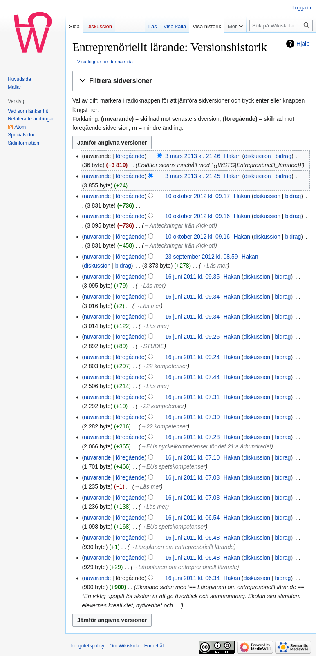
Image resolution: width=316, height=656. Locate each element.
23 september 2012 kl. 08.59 (201, 256)
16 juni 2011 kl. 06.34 (192, 578)
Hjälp (302, 43)
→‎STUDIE (150, 346)
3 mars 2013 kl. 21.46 (192, 156)
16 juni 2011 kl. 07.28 (192, 437)
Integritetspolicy (87, 646)
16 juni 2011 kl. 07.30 (192, 417)
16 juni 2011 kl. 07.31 (192, 397)
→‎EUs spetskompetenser (173, 466)
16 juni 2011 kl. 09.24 (192, 357)
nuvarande (97, 176)
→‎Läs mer (214, 265)
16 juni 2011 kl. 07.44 (192, 377)
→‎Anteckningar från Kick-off (179, 225)
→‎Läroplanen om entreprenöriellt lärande (182, 547)
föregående (130, 156)
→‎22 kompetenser (164, 366)
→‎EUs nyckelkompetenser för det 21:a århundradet (206, 446)
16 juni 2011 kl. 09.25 (192, 336)
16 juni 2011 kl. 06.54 (192, 517)
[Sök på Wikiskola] (281, 25)
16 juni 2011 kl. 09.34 (192, 296)
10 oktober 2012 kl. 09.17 (197, 196)
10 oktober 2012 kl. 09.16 (197, 216)
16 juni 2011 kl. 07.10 (192, 457)
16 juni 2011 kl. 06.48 (192, 537)
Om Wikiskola (124, 646)
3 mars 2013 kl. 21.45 (192, 176)
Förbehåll (154, 646)
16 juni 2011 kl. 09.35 (192, 276)
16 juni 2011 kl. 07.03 (192, 477)
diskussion (257, 156)
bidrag (283, 156)
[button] (191, 81)
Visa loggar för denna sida (105, 61)
